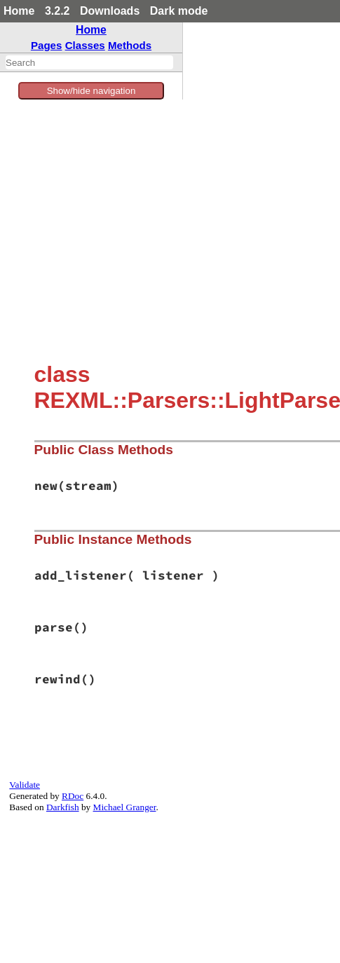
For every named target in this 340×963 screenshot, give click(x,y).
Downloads (110, 11)
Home (19, 11)
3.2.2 (57, 11)
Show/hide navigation (91, 91)
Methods (129, 45)
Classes (85, 45)
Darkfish (62, 807)
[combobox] (89, 62)
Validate (24, 784)
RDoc (72, 796)
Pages (46, 45)
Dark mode (179, 11)
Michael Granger (124, 807)
